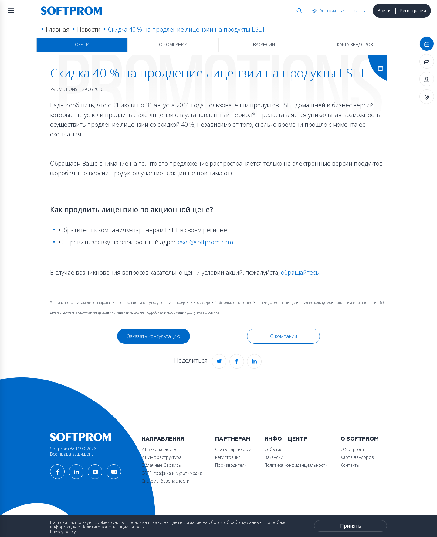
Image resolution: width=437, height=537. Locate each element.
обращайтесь (300, 272)
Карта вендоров (355, 44)
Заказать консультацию (153, 336)
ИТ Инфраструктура (161, 457)
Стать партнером (233, 449)
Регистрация (413, 10)
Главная (57, 29)
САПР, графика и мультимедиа (171, 473)
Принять (350, 525)
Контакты (350, 465)
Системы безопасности (165, 481)
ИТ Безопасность (158, 449)
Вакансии (264, 44)
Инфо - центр (285, 438)
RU (356, 10)
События (82, 44)
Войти (384, 10)
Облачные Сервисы (161, 465)
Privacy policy (63, 532)
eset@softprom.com (205, 242)
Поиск (298, 10)
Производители (231, 465)
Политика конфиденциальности (296, 465)
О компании (173, 44)
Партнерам (232, 438)
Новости (88, 29)
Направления (162, 438)
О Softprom (359, 438)
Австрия (327, 10)
